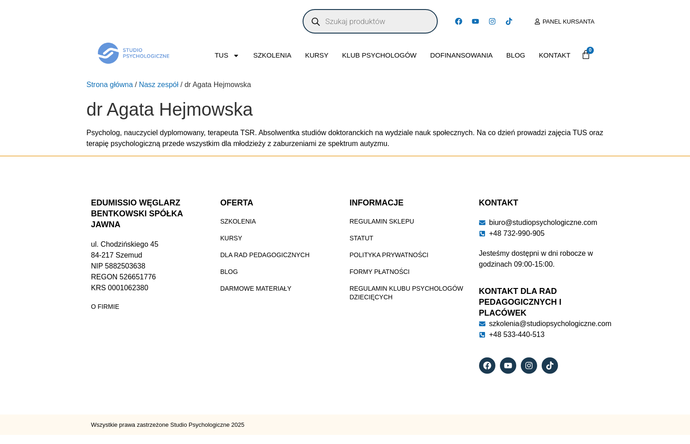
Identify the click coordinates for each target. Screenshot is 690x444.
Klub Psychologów (379, 55)
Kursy (316, 55)
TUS (227, 55)
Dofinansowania (461, 55)
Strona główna (110, 84)
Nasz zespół (158, 84)
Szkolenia (272, 55)
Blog (515, 55)
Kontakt (555, 55)
